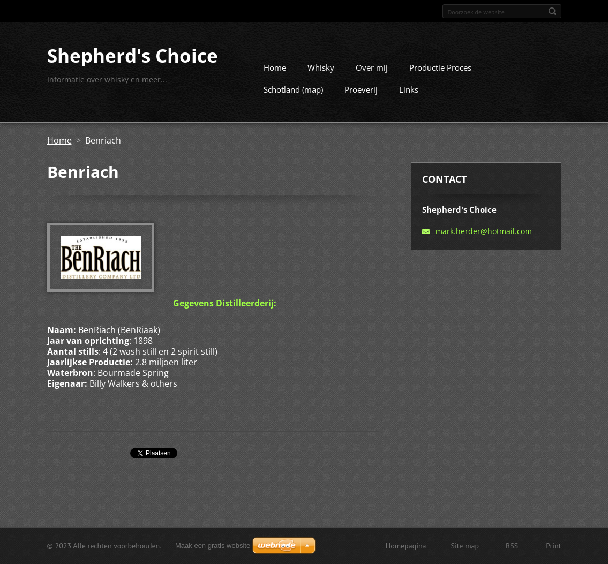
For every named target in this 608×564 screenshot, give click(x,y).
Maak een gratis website (212, 546)
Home (275, 67)
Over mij (372, 67)
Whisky (320, 67)
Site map (465, 546)
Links (408, 89)
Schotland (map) (293, 89)
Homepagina (406, 546)
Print (553, 546)
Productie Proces (440, 67)
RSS (512, 546)
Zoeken (552, 11)
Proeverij (361, 89)
